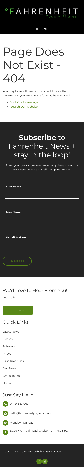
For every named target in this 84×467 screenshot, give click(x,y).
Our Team (9, 368)
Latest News (11, 331)
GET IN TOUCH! (11, 308)
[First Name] (42, 194)
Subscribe (17, 261)
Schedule (9, 346)
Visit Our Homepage (24, 102)
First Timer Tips (13, 361)
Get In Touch (11, 376)
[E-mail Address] (42, 245)
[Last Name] (42, 220)
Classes (8, 339)
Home (7, 383)
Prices (7, 353)
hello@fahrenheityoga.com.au (30, 413)
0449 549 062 (19, 403)
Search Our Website (24, 106)
